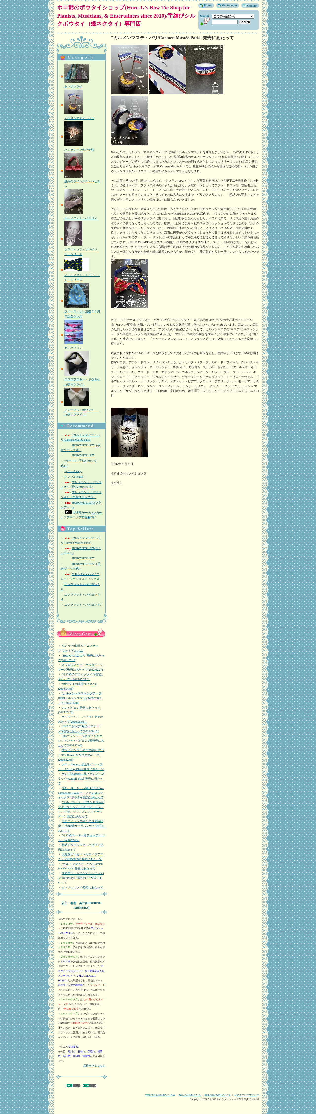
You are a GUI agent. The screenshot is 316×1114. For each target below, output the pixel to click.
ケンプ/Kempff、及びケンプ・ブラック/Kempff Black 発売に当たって (81, 778)
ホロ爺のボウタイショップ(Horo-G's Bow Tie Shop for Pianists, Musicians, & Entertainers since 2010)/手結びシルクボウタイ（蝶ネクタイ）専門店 (126, 15)
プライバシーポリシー (246, 1094)
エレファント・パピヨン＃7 (82, 604)
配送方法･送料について (218, 1094)
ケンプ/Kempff (73, 476)
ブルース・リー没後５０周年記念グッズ (82, 311)
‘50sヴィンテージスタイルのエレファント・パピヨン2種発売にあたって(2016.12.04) (81, 740)
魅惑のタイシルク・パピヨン (82, 181)
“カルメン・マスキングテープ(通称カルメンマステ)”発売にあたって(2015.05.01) (80, 698)
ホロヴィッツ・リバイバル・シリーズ (80, 249)
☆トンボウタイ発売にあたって (82, 887)
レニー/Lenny (73, 471)
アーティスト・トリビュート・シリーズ (82, 275)
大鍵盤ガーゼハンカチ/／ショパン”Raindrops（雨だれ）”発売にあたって (81, 877)
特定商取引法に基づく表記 (160, 1094)
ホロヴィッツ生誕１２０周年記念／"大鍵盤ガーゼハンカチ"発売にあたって (81, 825)
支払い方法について (190, 1094)
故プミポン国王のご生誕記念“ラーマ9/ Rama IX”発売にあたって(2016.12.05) (81, 754)
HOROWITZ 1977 (79, 455)
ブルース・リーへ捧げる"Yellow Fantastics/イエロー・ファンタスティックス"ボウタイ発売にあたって (81, 792)
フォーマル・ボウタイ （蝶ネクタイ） (82, 409)
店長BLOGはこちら (94, 1065)
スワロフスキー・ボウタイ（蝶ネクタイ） (82, 379)
